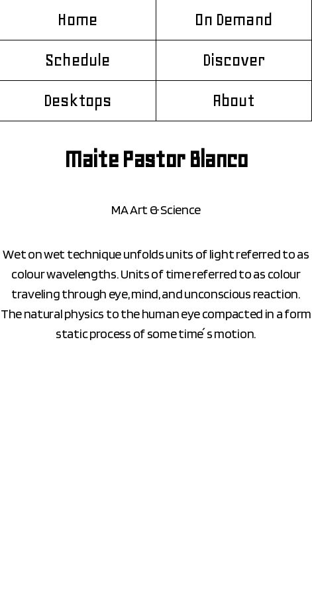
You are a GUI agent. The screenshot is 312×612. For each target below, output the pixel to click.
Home (77, 20)
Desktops (77, 101)
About (234, 101)
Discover (234, 60)
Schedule (77, 60)
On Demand (233, 20)
